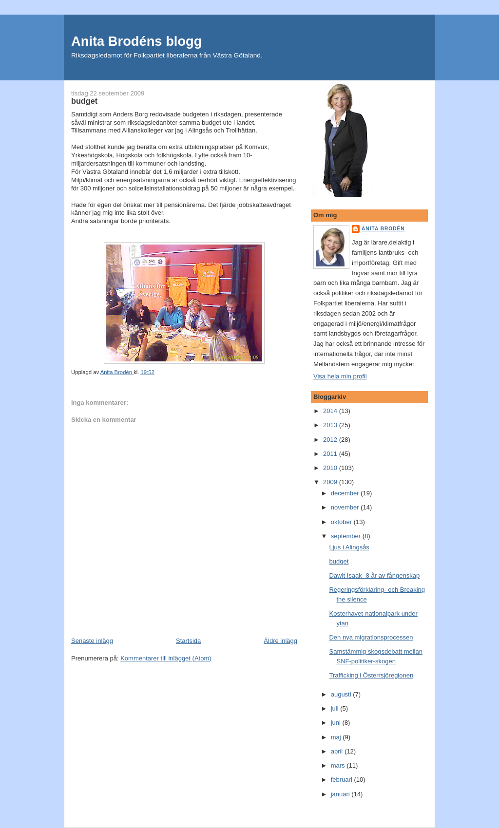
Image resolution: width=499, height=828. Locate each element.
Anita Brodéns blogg (136, 41)
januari (341, 794)
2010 (331, 467)
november (346, 507)
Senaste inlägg (92, 640)
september (347, 536)
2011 (331, 453)
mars (339, 765)
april (338, 751)
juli (336, 708)
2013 (331, 425)
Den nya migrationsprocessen (371, 637)
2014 (331, 410)
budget (338, 561)
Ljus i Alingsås (349, 547)
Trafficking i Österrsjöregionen (371, 675)
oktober (342, 522)
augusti (342, 694)
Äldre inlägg (280, 640)
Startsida (188, 640)
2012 (331, 439)
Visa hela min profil (340, 376)
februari (342, 779)
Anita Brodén (383, 228)
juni (337, 722)
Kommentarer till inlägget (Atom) (165, 658)
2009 (331, 482)
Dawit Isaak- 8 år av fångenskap (374, 575)
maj (337, 737)
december (346, 493)
